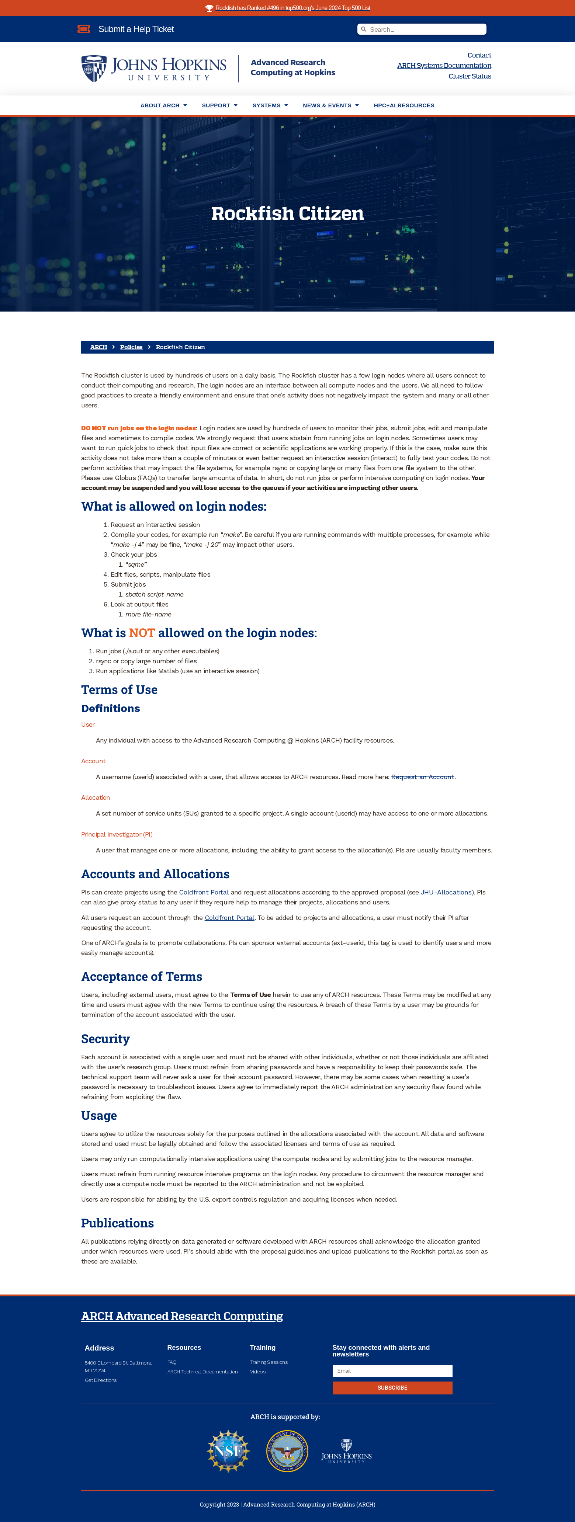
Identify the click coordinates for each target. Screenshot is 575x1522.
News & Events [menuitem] (331, 105)
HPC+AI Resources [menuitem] (404, 105)
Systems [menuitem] (270, 105)
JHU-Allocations (446, 892)
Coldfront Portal (204, 892)
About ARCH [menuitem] (164, 105)
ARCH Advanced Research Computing (182, 1316)
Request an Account (422, 777)
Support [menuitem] (220, 105)
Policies (131, 347)
